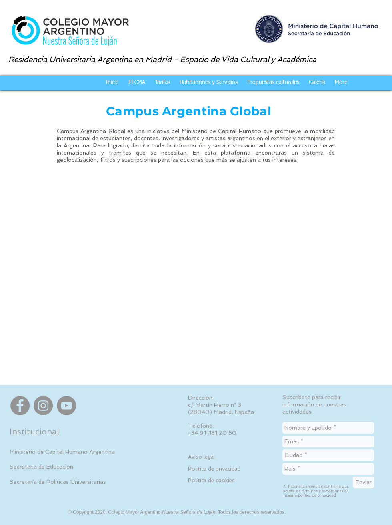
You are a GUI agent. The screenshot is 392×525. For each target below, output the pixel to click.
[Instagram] (43, 405)
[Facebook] (20, 405)
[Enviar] (363, 482)
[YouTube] (66, 405)
